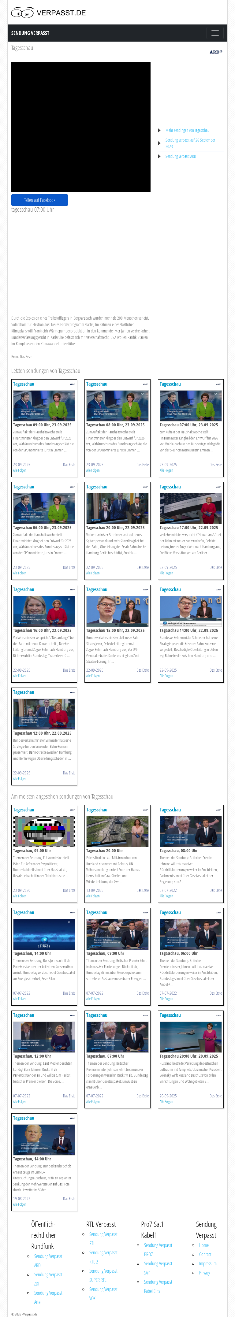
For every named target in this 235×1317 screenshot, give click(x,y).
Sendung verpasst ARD (181, 156)
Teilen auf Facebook (39, 200)
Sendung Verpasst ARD (48, 1261)
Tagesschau (22, 47)
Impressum (208, 1263)
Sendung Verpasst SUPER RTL (103, 1275)
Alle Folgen (20, 470)
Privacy (204, 1272)
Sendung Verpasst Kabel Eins (158, 1286)
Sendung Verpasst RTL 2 (103, 1257)
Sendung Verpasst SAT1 (158, 1268)
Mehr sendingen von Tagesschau (187, 130)
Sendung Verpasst (30, 33)
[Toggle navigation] (215, 33)
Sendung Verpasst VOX (103, 1294)
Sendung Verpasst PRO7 (158, 1250)
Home (204, 1245)
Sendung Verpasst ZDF (48, 1279)
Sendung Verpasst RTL (103, 1239)
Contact (205, 1254)
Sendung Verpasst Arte (48, 1297)
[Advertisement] (81, 259)
